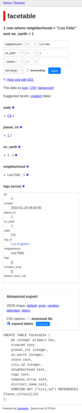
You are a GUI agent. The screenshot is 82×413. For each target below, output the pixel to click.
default (32, 305)
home (7, 3)
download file (40, 319)
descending (35, 70)
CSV (33, 88)
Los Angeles (20, 244)
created (35, 96)
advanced (46, 88)
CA (9, 116)
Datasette (22, 408)
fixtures (19, 3)
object (25, 310)
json (25, 88)
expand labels (20, 323)
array (42, 305)
